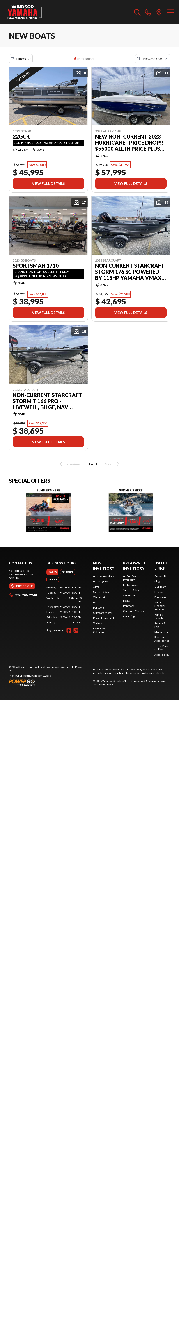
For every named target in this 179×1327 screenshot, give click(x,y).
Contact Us (160, 576)
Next (113, 464)
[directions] (159, 12)
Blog (157, 581)
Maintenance (162, 632)
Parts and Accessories (161, 639)
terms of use (105, 684)
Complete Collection (99, 630)
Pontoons (99, 607)
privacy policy (159, 680)
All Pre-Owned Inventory (131, 578)
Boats (96, 602)
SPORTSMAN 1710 (36, 266)
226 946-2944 (23, 595)
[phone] (148, 12)
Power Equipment (103, 618)
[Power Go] (47, 682)
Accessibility (161, 654)
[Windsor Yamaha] (23, 12)
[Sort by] (152, 58)
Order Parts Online (161, 647)
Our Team (160, 586)
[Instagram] (75, 630)
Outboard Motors (103, 612)
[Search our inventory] (137, 12)
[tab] (52, 572)
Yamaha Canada (159, 616)
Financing (129, 616)
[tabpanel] (64, 605)
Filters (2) (21, 58)
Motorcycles (100, 581)
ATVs (96, 586)
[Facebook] (68, 630)
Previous (69, 464)
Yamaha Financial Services (159, 606)
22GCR (21, 136)
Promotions (161, 597)
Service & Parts (160, 625)
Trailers (97, 623)
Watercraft (99, 597)
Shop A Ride (34, 675)
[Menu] (170, 12)
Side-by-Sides (101, 591)
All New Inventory (103, 576)
